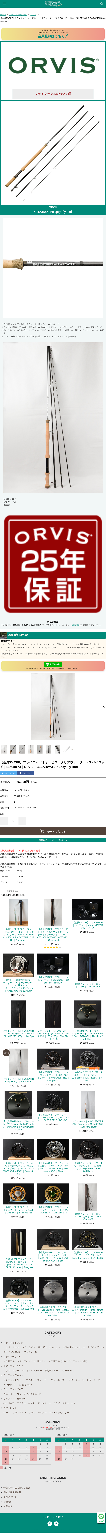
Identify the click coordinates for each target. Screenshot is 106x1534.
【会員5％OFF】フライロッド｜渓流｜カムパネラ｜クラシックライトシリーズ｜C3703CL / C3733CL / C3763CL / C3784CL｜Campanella (53, 934)
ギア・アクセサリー (59, 1413)
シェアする (25, 773)
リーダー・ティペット (49, 1347)
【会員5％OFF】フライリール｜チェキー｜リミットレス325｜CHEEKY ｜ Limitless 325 (18, 1210)
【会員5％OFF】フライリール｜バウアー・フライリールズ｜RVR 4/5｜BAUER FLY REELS (87, 1255)
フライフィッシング (18, 15)
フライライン (28, 1347)
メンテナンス (10, 1385)
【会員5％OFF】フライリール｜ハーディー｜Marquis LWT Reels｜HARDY (87, 925)
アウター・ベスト (26, 1404)
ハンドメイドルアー (32, 1371)
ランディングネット (13, 1375)
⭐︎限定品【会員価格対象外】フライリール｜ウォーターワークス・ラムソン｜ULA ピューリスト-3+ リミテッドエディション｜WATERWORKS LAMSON (18, 985)
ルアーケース (67, 1371)
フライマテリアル (12, 1357)
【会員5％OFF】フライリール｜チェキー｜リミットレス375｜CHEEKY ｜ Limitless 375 (53, 1210)
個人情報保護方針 (12, 1493)
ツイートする (8, 773)
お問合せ (7, 1507)
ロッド (33, 15)
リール (16, 1347)
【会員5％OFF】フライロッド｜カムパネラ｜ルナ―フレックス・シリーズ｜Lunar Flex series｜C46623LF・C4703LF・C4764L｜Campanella (18, 934)
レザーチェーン (76, 1380)
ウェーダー (8, 1394)
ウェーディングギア (13, 1389)
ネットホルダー (58, 1380)
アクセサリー (44, 1404)
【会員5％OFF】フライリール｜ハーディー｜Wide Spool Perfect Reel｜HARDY (53, 980)
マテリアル (8, 1361)
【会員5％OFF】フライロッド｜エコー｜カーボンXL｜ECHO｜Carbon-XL (87, 1216)
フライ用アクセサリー (74, 1347)
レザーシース (93, 1380)
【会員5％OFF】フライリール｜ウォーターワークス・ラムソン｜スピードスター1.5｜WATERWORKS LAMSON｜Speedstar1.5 (18, 1168)
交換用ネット (26, 1385)
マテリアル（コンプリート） (31, 1361)
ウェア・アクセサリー (14, 1399)
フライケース (30, 1352)
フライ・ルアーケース (64, 1404)
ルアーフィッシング (13, 1366)
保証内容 (75, 625)
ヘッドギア (8, 1404)
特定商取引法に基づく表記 (16, 1488)
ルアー (16, 1371)
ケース (6, 1413)
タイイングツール (96, 1347)
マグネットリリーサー (37, 1380)
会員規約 (7, 1502)
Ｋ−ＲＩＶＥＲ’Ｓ (53, 1518)
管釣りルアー (51, 1371)
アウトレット (10, 1408)
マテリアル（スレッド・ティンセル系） (68, 1361)
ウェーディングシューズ (29, 1394)
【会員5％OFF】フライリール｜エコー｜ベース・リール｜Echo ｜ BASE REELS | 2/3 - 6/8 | (53, 1117)
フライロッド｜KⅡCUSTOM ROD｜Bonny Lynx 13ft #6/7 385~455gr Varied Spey (87, 1124)
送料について (10, 1498)
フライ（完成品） (12, 1352)
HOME (3, 15)
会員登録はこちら (53, 36)
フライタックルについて (53, 93)
